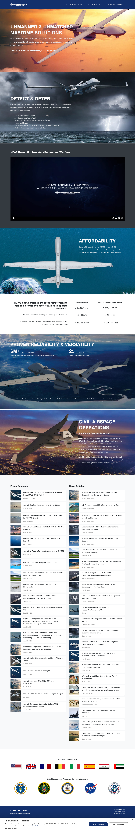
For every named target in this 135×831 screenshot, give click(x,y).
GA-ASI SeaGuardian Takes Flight (36, 671)
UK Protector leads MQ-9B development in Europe (101, 505)
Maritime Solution (74, 3)
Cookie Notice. (36, 826)
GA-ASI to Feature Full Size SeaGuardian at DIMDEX (43, 551)
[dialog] (67, 824)
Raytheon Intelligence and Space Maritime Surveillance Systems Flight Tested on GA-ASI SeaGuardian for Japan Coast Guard (41, 621)
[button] (45, 828)
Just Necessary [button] (118, 824)
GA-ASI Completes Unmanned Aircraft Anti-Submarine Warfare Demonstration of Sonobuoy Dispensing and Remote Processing (42, 635)
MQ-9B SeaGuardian (116, 3)
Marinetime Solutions (119, 809)
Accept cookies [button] (98, 824)
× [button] (132, 820)
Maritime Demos (95, 3)
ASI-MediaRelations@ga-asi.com (22, 813)
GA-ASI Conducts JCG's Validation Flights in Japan (43, 694)
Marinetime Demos (120, 811)
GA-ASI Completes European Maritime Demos (41, 563)
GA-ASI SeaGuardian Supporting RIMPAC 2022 (41, 505)
